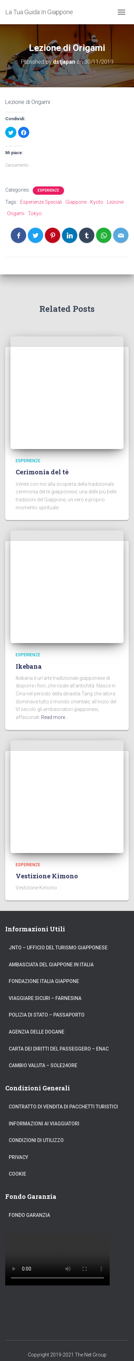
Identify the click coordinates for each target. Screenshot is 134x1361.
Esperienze (48, 190)
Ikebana (29, 666)
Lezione (115, 202)
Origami (15, 213)
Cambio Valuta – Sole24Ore (43, 1065)
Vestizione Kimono (47, 876)
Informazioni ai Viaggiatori (44, 1123)
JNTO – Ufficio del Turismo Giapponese (58, 947)
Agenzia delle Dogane (36, 1032)
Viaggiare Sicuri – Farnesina (45, 998)
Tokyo (35, 213)
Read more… (54, 717)
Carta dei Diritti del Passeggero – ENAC (59, 1049)
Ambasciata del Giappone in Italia (51, 964)
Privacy (18, 1157)
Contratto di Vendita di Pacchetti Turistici (63, 1106)
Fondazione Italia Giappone (44, 981)
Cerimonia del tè (42, 472)
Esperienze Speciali (41, 202)
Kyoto (96, 202)
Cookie (17, 1174)
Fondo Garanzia (29, 1215)
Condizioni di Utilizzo (36, 1140)
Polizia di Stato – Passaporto (47, 1015)
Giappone (76, 202)
